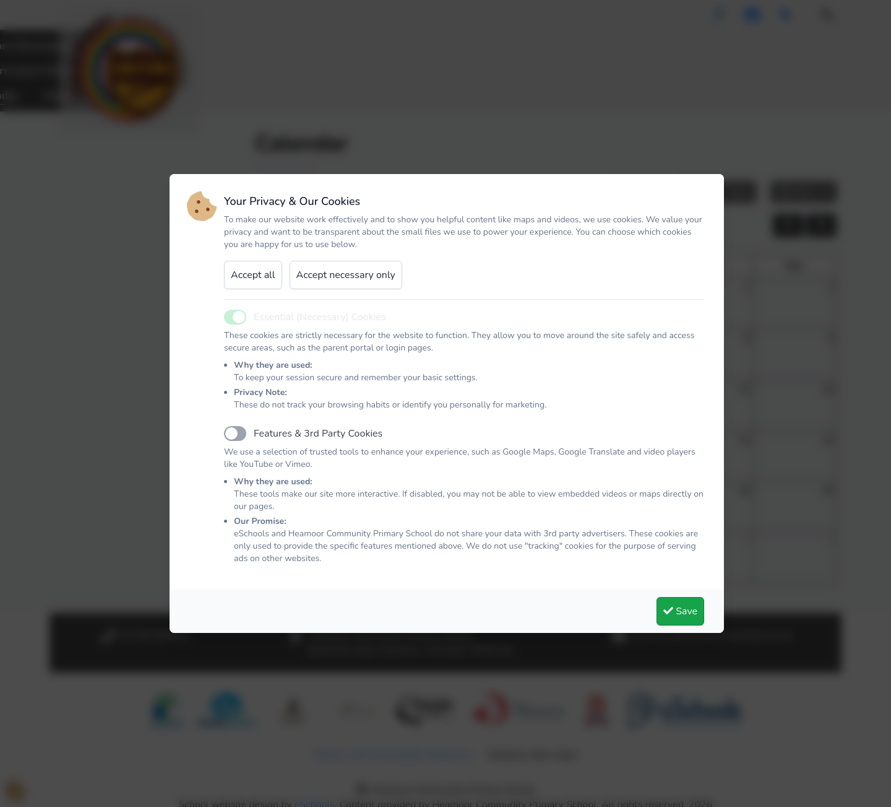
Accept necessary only (345, 275)
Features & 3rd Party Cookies (318, 433)
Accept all (253, 275)
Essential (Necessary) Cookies (320, 317)
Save (680, 611)
